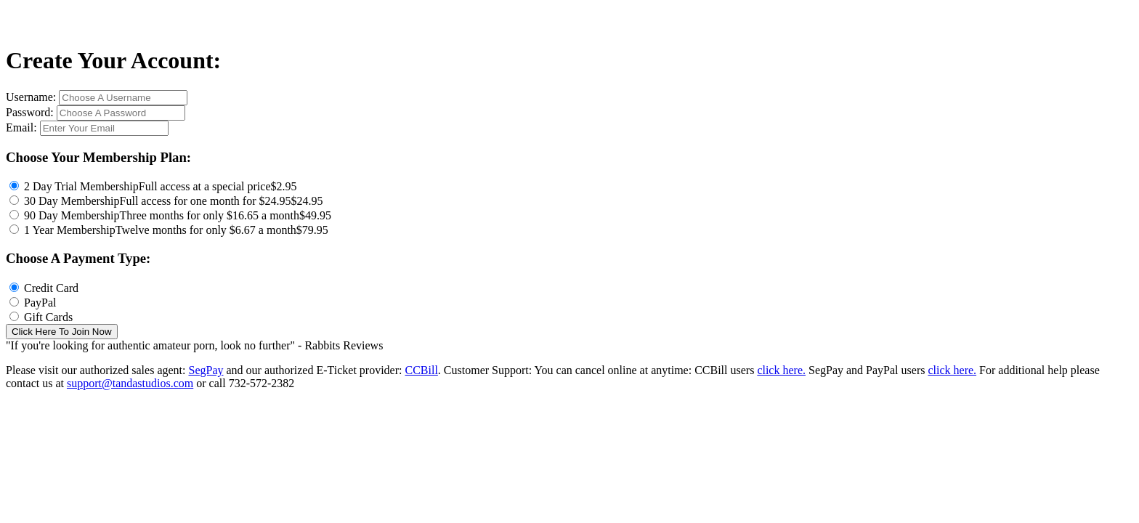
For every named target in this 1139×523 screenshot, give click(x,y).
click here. (781, 370)
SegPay (205, 370)
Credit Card (51, 288)
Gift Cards (48, 317)
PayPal (40, 302)
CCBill (421, 370)
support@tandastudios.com (130, 383)
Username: (32, 97)
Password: (31, 112)
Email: (23, 127)
